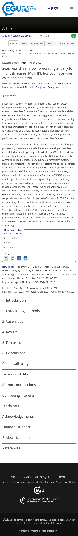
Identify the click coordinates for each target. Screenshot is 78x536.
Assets (24, 43)
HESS (53, 8)
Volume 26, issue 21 (23, 35)
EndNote (10, 247)
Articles (6, 35)
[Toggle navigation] (72, 8)
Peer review (37, 43)
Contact (23, 531)
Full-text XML (12, 238)
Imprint (34, 531)
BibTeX (9, 242)
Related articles (66, 43)
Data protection (49, 531)
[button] (41, 35)
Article (13, 43)
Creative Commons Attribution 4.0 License (41, 523)
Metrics (51, 43)
